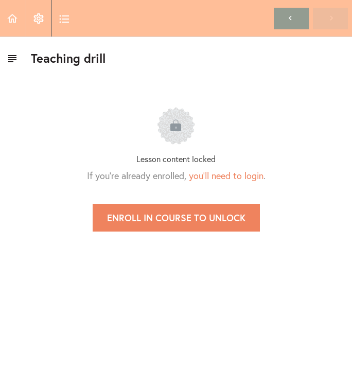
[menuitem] (38, 18)
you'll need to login (226, 175)
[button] (13, 18)
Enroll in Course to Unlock (176, 217)
